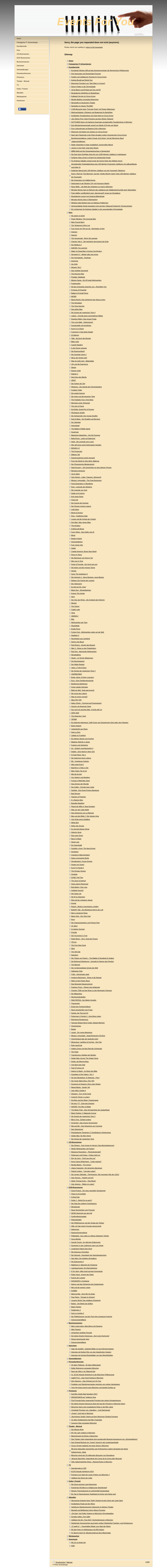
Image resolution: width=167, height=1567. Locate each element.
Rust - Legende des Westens (81, 487)
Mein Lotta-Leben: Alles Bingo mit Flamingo (86, 1326)
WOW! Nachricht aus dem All (81, 1213)
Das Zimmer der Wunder (80, 784)
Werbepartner (74, 1536)
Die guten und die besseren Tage (83, 396)
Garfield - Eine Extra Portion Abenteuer (85, 790)
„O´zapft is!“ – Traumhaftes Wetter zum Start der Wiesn (91, 1526)
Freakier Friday (76, 390)
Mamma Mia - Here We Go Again (83, 1294)
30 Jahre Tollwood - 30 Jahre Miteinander (86, 1365)
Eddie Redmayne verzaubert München (85, 1368)
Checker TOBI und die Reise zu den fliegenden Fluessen (91, 990)
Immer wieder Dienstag (79, 687)
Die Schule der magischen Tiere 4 (83, 312)
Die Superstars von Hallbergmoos (83, 180)
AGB (73, 1546)
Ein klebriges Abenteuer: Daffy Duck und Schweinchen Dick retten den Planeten (99, 722)
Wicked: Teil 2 (76, 267)
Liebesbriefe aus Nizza (79, 729)
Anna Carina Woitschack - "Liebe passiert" (86, 1161)
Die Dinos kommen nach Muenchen (84, 1484)
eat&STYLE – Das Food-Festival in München (87, 1378)
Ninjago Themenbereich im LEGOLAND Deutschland (90, 1491)
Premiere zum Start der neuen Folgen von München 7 (90, 1475)
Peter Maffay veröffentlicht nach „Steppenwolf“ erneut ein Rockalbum (95, 193)
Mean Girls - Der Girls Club (81, 916)
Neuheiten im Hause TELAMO (82, 106)
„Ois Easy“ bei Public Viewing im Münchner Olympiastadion (92, 1513)
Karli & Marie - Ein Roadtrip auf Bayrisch (85, 419)
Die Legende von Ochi (79, 490)
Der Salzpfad (76, 422)
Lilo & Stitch (75, 474)
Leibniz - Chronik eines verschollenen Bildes (87, 316)
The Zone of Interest (78, 881)
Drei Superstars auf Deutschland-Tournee (86, 74)
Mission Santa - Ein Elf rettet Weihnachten (86, 280)
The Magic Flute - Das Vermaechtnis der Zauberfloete (90, 1110)
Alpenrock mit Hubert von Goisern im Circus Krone (89, 132)
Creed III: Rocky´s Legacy (80, 1097)
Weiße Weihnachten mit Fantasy (83, 1149)
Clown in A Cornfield (78, 1194)
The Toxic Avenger (77, 306)
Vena (73, 613)
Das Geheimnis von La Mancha (82, 813)
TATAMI (74, 719)
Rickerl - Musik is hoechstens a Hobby (84, 906)
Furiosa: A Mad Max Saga (80, 781)
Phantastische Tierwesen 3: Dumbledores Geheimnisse (91, 1132)
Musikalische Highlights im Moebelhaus (85, 93)
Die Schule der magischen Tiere (82, 1139)
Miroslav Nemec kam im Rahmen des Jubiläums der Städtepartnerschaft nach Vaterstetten (103, 190)
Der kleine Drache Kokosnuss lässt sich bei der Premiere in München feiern (98, 1404)
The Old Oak (75, 952)
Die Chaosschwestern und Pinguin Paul (85, 923)
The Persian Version (78, 871)
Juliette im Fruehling (78, 735)
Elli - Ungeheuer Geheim (80, 761)
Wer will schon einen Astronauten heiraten (86, 445)
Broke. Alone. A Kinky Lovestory (82, 677)
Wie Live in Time (77, 561)
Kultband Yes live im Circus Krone (83, 96)
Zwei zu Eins (75, 732)
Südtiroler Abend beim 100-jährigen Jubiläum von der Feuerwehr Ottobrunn (98, 170)
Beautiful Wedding (77, 803)
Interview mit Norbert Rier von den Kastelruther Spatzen (91, 1352)
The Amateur (75, 525)
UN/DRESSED (76, 674)
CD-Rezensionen (75, 1142)
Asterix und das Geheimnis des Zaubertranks (87, 1284)
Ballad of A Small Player (79, 293)
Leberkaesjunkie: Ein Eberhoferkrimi (84, 1268)
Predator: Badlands (78, 277)
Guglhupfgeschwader (78, 1216)
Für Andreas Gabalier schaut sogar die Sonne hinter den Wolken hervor (96, 161)
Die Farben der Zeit (78, 383)
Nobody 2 (74, 374)
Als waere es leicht (78, 216)
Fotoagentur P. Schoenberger (80, 64)
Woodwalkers (76, 655)
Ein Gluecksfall (76, 845)
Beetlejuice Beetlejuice (79, 684)
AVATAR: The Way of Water (81, 1107)
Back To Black (76, 839)
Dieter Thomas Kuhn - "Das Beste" (83, 1181)
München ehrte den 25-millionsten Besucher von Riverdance (92, 1455)
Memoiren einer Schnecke (80, 403)
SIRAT (73, 380)
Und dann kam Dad (78, 1065)
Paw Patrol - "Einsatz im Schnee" (83, 1297)
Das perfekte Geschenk (79, 270)
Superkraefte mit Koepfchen (81, 325)
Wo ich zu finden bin (78, 1542)
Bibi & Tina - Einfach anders (81, 1119)
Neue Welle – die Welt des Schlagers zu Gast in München (92, 187)
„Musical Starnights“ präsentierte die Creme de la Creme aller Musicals (96, 1458)
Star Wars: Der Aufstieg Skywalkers (84, 1258)
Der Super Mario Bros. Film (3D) (82, 1081)
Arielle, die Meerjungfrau (80, 1061)
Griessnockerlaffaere (78, 1320)
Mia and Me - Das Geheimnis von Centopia (86, 1126)
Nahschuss (75, 1229)
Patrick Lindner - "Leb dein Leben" (83, 1171)
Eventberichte (74, 67)
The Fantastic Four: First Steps (82, 400)
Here (73, 597)
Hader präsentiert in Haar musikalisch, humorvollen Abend (92, 145)
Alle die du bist (76, 774)
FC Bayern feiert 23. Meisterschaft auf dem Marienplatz (91, 1533)
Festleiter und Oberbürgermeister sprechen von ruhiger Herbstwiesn (95, 1384)
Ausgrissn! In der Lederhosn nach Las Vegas (87, 1245)
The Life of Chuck (77, 406)
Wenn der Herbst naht (79, 358)
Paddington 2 (76, 1310)
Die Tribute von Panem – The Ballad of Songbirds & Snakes (92, 958)
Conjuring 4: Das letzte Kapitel (82, 332)
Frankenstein (76, 283)
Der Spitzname (76, 584)
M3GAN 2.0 (75, 448)
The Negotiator (76, 303)
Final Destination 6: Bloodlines (82, 484)
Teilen (22, 109)
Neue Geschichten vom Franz (82, 1010)
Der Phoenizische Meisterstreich (82, 464)
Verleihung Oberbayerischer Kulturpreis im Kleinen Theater (92, 1507)
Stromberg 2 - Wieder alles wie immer (84, 254)
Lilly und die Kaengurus (79, 364)
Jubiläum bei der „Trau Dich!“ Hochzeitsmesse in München (92, 1520)
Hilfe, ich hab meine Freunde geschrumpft (86, 1226)
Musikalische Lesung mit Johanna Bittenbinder (87, 196)
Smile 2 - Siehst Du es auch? (81, 1200)
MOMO (73, 296)
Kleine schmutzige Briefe (80, 858)
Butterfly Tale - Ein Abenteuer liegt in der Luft (87, 910)
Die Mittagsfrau (76, 994)
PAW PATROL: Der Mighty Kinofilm (83, 1000)
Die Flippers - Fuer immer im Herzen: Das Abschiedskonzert (92, 1145)
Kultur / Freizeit (75, 1481)
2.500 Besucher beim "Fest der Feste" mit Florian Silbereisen (93, 109)
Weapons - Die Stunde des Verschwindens (86, 387)
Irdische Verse (76, 832)
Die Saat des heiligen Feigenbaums (84, 1203)
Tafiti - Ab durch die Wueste (81, 338)
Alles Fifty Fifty (76, 700)
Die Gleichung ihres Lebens (81, 758)
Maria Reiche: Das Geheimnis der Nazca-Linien (88, 300)
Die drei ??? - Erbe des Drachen (82, 1103)
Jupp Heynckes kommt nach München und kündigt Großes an (93, 1387)
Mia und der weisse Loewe (80, 1287)
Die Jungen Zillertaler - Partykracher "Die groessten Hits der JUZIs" (95, 1174)
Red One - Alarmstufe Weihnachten (84, 651)
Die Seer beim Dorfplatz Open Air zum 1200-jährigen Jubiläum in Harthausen (98, 154)
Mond (73, 535)
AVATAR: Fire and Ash (79, 248)
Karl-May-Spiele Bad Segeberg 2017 (84, 1394)
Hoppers (74, 232)
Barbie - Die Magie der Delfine (82, 1303)
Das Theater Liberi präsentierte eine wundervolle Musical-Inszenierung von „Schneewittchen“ (104, 1439)
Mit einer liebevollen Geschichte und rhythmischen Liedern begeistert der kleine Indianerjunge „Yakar (99, 1450)
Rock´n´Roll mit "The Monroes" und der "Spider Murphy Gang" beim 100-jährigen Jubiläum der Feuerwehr (103, 175)
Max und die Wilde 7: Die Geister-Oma (85, 816)
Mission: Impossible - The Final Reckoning (86, 480)
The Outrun (75, 606)
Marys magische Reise (79, 913)
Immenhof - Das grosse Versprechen (84, 1123)
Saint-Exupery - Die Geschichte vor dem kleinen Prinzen (91, 467)
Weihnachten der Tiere (79, 622)
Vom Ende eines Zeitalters (80, 819)
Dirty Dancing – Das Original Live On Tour (86, 1381)
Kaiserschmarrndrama (79, 1232)
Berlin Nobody (76, 726)
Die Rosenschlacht (78, 351)
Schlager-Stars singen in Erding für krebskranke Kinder (91, 157)
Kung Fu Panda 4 (77, 868)
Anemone (74, 261)
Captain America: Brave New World (83, 551)
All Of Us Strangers (78, 897)
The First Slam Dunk (78, 945)
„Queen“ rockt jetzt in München (82, 1413)
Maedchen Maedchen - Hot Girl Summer (85, 435)
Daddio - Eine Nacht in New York (83, 751)
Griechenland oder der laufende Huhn (84, 1039)
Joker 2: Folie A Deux (78, 668)
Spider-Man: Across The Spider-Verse (84, 1058)
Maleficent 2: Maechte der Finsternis (84, 1265)
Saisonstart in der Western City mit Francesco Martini (90, 183)
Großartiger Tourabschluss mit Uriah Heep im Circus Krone (92, 116)
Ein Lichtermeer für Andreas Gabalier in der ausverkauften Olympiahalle (97, 209)
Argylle (73, 903)
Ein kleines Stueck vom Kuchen (82, 739)
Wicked (73, 603)
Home (71, 61)
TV (70, 1465)
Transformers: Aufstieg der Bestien (83, 1055)
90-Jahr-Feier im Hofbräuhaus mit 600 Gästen (87, 1529)
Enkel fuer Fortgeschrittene (81, 1006)
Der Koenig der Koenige (79, 503)
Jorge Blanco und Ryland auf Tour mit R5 (86, 90)
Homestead (75, 425)
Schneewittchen (77, 542)
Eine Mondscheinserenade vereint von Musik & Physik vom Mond (94, 125)
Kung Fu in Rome (77, 329)
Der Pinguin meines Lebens (81, 506)
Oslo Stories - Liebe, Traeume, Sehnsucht (86, 477)
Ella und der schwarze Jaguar (81, 900)
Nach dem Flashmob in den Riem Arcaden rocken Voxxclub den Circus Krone (99, 135)
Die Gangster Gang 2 (78, 354)
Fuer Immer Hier (77, 545)
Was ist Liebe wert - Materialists (82, 361)
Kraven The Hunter (78, 593)
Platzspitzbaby (76, 1220)
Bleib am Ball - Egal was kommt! (82, 690)
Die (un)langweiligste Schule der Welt (84, 968)
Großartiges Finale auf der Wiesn (83, 1504)
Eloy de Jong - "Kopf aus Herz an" (83, 1158)
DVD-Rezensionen (76, 1187)
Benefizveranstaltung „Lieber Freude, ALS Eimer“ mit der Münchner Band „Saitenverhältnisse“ (97, 139)
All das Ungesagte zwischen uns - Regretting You (88, 287)
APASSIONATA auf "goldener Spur (83, 1397)
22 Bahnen (75, 335)
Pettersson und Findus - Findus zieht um (85, 1155)
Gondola (74, 874)
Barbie (73, 1029)
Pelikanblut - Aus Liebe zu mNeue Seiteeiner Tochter (90, 1236)
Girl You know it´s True (79, 935)
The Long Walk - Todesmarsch (82, 322)
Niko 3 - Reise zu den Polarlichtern (83, 648)
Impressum (73, 1539)
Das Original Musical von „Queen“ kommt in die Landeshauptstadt (94, 1442)
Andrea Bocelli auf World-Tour (82, 80)
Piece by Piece (76, 555)
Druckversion (59, 1562)
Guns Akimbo (76, 1239)
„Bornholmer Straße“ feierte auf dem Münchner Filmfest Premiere (94, 1416)
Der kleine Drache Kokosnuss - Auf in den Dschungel (90, 1336)
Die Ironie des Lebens (79, 693)
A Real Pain (75, 1197)
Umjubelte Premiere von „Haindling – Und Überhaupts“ (90, 1410)
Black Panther (76, 1307)
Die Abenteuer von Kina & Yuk (82, 558)
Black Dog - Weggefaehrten (81, 590)
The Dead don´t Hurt (78, 716)
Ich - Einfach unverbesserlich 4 (82, 748)
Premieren (73, 1391)
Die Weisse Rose (77, 1429)
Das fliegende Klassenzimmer (82, 984)
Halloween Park (76, 971)
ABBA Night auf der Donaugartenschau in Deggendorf (90, 151)
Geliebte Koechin (77, 890)
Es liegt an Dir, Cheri (78, 587)
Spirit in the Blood (77, 642)
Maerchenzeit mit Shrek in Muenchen (84, 1436)
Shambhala (75, 626)
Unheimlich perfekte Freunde (81, 1333)
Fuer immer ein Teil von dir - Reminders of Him (87, 228)
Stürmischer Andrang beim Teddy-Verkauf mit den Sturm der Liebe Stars (97, 1500)
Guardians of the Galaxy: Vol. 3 (82, 1074)
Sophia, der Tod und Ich (79, 1013)
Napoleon (74, 955)
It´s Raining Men (77, 800)
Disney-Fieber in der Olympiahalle (83, 86)
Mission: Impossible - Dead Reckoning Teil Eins (88, 1036)
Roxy (73, 919)
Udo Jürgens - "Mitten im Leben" (82, 1184)
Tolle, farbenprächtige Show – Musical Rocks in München (91, 1462)
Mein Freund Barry (78, 222)
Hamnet (74, 235)
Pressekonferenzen (76, 1362)
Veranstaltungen (75, 1358)
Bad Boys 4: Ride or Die (79, 768)
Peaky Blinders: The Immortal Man (83, 219)
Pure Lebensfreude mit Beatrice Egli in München (88, 128)
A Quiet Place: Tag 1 (78, 755)
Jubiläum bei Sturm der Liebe (81, 1478)
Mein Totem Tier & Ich (79, 771)
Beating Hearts (76, 538)
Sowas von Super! (77, 864)
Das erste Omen (77, 835)
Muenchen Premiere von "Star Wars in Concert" (88, 83)
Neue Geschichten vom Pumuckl (83, 1210)
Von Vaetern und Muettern (80, 777)
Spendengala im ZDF (78, 1468)
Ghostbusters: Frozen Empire (81, 861)
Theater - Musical (75, 1426)
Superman (75, 432)
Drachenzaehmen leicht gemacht (83, 458)
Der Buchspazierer (78, 661)
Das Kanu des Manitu (79, 377)
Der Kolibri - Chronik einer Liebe (82, 787)
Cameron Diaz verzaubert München (84, 1423)
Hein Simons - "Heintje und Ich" (82, 1178)
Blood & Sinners (77, 513)
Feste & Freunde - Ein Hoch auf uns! (84, 564)
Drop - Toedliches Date (79, 516)
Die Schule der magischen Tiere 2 (83, 1116)
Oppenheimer (76, 1026)
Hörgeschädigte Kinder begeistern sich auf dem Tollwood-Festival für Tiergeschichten (101, 206)
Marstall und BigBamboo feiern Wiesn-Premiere (88, 1510)
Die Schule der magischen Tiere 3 (83, 671)
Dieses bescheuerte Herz (80, 1339)
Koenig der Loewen (78, 1278)
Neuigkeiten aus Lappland (80, 638)
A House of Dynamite (78, 290)
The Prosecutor (76, 451)
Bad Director (75, 793)
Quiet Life (74, 500)
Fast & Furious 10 (77, 1068)
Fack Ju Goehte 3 (77, 1313)
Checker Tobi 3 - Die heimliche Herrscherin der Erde (89, 241)
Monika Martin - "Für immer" (81, 1165)
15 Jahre (74, 926)
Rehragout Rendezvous (79, 1019)
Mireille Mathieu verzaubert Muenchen (84, 99)
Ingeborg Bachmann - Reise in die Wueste (86, 977)
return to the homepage (94, 47)
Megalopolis (75, 1207)
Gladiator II (75, 635)
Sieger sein (75, 842)
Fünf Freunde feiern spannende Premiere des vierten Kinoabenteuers (96, 1400)
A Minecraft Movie (77, 529)
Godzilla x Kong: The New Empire (83, 848)
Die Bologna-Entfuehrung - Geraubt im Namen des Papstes (92, 961)
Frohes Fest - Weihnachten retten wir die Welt (87, 632)
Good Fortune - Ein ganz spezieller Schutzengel (88, 1191)
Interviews (73, 1345)
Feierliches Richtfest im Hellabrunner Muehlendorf (89, 1487)
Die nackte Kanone (78, 393)
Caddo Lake (75, 609)
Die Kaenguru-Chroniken (80, 1252)
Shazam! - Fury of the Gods (81, 1094)
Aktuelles (72, 1497)
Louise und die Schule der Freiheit (83, 519)
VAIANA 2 (74, 616)
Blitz (72, 619)
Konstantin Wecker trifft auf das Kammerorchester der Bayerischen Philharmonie (100, 70)
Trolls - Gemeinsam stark (80, 974)
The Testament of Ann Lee (80, 225)
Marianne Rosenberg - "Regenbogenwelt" (86, 1152)
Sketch (73, 367)
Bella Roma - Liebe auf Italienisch (83, 438)
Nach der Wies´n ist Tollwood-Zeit (83, 1371)
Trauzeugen (75, 1003)
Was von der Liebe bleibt (80, 810)
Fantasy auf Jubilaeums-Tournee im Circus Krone (89, 77)
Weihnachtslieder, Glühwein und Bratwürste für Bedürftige (92, 112)
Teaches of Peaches (78, 797)
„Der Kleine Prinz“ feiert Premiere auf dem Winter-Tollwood (92, 119)
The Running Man (77, 274)
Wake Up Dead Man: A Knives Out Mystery (86, 251)
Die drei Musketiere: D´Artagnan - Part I (85, 1078)
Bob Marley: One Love (79, 887)
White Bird (75, 822)
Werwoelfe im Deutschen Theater (83, 103)
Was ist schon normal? (79, 697)
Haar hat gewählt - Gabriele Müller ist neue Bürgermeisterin (92, 1349)
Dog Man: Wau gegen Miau (81, 522)
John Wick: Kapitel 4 (78, 1090)
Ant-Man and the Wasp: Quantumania (84, 1100)
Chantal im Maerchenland (80, 855)
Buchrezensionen (75, 1323)
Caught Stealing (77, 345)
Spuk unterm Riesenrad (79, 884)
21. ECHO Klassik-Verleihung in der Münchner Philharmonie (92, 1375)
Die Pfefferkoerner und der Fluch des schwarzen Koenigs (91, 1316)
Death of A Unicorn (78, 493)
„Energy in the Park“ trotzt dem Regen (84, 148)
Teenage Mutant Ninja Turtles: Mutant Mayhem (88, 1023)
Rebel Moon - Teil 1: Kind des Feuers (84, 939)
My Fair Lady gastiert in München (83, 1433)
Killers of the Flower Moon (80, 981)
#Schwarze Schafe (78, 413)
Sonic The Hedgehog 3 (79, 574)
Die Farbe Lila (76, 894)
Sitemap (69, 1562)
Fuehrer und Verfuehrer (79, 745)
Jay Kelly (74, 264)
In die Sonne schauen (79, 348)
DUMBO (74, 1291)
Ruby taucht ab (76, 1045)
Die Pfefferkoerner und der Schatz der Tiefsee (87, 1223)
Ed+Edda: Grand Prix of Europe (82, 409)
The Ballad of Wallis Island (80, 429)
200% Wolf (75, 713)
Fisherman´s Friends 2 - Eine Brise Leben (86, 1016)
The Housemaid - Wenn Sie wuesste (84, 238)
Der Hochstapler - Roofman (81, 258)
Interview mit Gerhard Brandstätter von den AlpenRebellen (92, 1355)
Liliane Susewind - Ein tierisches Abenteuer (86, 1168)
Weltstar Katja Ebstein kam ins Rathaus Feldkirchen (89, 203)
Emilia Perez (75, 629)
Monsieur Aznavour (78, 471)
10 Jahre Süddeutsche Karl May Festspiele (86, 1420)
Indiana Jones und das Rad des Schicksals (86, 1048)
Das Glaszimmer (77, 1129)
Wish (73, 948)
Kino (70, 212)
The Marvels (75, 965)
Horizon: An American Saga (81, 706)
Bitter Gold (75, 341)
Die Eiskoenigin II (77, 1262)
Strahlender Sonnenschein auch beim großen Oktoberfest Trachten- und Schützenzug (102, 1523)
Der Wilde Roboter (77, 664)
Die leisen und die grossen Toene (83, 567)
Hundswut (74, 852)
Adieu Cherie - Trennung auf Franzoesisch (86, 703)
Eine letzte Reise (77, 496)
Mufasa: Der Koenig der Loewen (82, 580)
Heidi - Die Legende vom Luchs (82, 442)
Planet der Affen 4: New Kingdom (83, 806)
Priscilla (74, 932)
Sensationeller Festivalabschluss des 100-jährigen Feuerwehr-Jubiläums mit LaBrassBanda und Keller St (104, 165)
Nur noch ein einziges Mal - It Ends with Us (86, 709)
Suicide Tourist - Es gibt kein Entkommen (86, 1242)
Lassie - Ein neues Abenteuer (81, 1032)
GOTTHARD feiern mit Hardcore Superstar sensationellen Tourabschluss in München (101, 122)
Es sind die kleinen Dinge (80, 829)
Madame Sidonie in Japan (80, 742)
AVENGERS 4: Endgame (80, 1281)
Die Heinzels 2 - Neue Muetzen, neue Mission (87, 577)
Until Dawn (75, 509)
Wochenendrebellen (78, 997)
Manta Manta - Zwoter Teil (80, 1087)
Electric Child (76, 371)
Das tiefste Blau (76, 309)
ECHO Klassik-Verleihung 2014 (82, 1471)
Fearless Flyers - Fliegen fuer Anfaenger (85, 987)
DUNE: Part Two (77, 877)
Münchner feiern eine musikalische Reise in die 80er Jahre (92, 1407)
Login (148, 1562)
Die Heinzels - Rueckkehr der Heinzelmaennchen (88, 1255)
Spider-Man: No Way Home (81, 1136)
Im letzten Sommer (78, 929)
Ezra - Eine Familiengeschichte (82, 680)
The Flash (74, 1052)
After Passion (76, 1329)
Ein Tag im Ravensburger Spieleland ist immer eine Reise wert (93, 1494)
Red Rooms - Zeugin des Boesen (83, 645)
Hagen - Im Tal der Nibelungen (82, 658)
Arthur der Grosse (77, 826)
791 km (73, 942)
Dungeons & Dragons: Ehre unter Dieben (86, 1084)
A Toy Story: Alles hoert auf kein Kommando (87, 1271)
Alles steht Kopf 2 (77, 764)
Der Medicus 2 (76, 245)
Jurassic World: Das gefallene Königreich (86, 1300)
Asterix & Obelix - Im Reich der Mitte (84, 1071)
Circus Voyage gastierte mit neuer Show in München (90, 1446)
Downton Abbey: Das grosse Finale (83, 319)
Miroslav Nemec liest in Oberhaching (84, 199)
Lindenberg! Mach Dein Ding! (81, 1249)
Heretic (73, 571)
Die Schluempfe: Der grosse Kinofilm (84, 416)
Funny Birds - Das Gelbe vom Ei (82, 532)
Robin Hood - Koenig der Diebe (82, 1274)
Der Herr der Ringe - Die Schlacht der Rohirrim (88, 600)
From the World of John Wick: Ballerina (85, 461)
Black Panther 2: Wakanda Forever (83, 1113)
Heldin (73, 548)
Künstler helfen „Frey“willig (80, 1517)
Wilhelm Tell (75, 454)
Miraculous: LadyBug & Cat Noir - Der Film (86, 1042)
